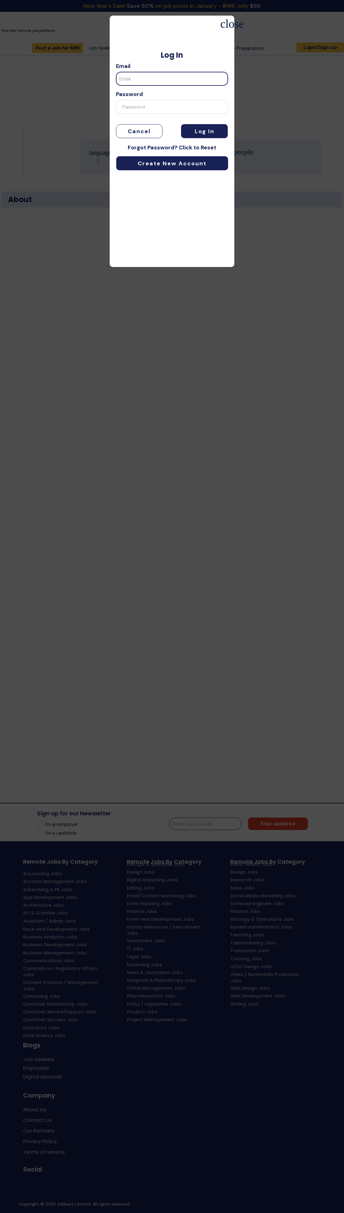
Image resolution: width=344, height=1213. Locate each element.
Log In (204, 131)
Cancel (139, 131)
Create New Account (172, 163)
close (226, 24)
